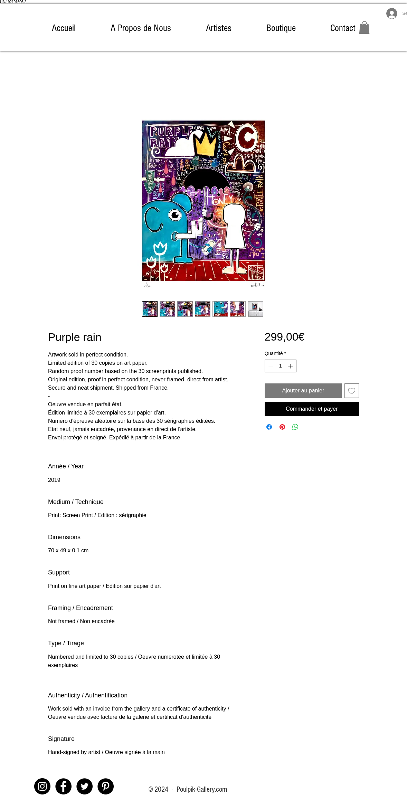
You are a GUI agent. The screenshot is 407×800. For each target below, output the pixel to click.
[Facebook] (63, 786)
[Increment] (291, 366)
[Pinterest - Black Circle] (105, 786)
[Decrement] (270, 366)
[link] (364, 27)
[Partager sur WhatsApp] (295, 427)
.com (221, 789)
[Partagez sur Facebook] (269, 427)
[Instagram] (42, 786)
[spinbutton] (280, 366)
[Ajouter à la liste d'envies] (351, 390)
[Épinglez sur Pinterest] (282, 427)
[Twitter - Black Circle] (84, 786)
